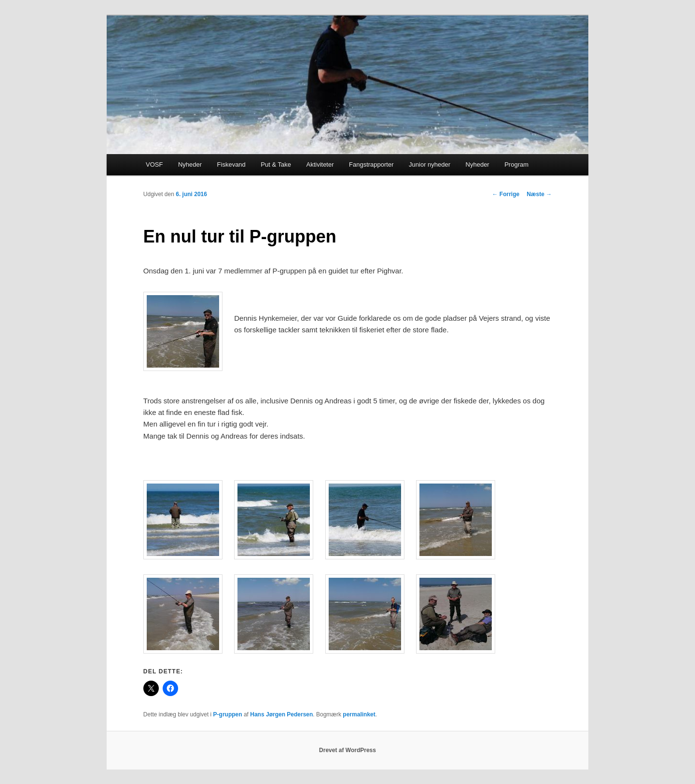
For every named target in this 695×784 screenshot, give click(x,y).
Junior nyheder (429, 164)
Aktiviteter (320, 164)
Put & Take (276, 164)
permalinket (359, 714)
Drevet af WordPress (347, 750)
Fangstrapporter (371, 164)
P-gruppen (227, 714)
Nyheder (190, 164)
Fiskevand (231, 164)
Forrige (505, 194)
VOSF (154, 164)
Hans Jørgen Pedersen (281, 714)
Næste (539, 194)
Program (516, 164)
